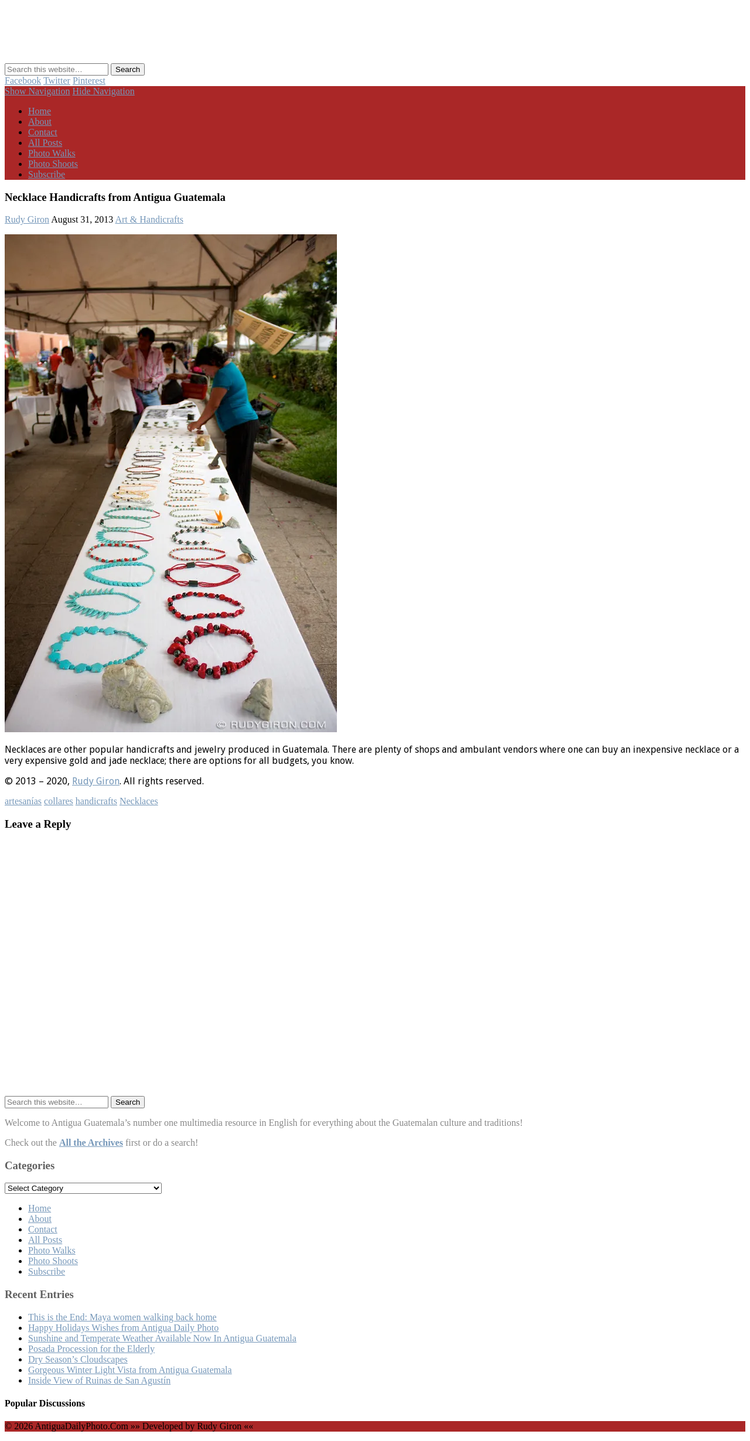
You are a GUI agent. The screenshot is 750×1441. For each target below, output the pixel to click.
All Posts (45, 143)
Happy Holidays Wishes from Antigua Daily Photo (123, 1328)
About (40, 122)
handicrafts (96, 801)
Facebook (23, 81)
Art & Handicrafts (149, 219)
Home (39, 111)
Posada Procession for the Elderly (91, 1349)
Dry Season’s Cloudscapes (78, 1359)
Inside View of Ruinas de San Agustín (99, 1380)
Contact (42, 132)
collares (58, 801)
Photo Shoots (53, 164)
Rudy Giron (27, 219)
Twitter (56, 81)
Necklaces (139, 801)
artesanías (23, 801)
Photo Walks (52, 153)
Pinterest (89, 81)
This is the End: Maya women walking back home (122, 1317)
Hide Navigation (104, 91)
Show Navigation (37, 91)
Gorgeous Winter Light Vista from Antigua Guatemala (130, 1370)
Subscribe (46, 174)
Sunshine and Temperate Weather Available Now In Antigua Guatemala (162, 1338)
